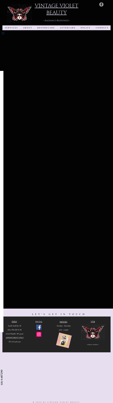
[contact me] (2, 386)
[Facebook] (101, 4)
